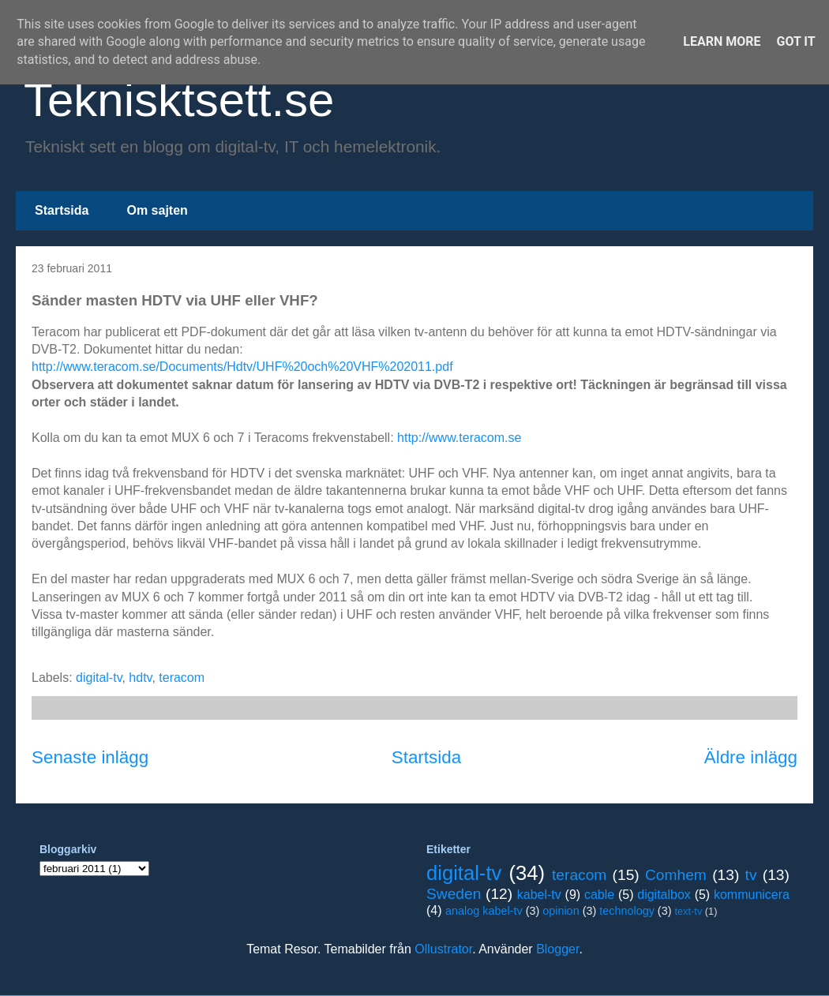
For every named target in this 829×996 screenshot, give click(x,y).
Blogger (557, 949)
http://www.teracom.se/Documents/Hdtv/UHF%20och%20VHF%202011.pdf (242, 366)
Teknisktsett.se (179, 99)
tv (751, 875)
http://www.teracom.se (459, 437)
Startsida (61, 210)
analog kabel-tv (484, 910)
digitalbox (664, 894)
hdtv (140, 677)
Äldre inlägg (750, 757)
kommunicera (752, 894)
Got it (795, 41)
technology (627, 910)
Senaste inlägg (90, 757)
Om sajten (156, 210)
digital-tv (99, 677)
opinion (560, 910)
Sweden (453, 894)
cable (599, 894)
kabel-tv (539, 894)
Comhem (676, 875)
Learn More (721, 41)
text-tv (688, 911)
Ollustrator (443, 949)
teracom (181, 677)
